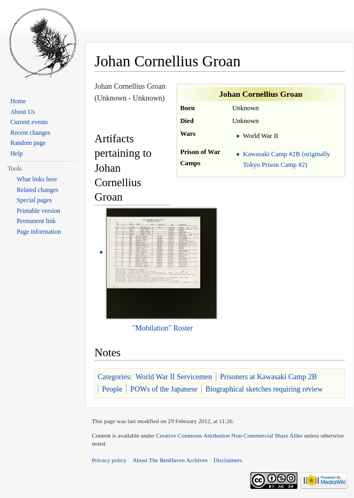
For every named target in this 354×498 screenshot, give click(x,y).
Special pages (34, 200)
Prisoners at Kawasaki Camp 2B (268, 377)
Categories (114, 377)
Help (16, 153)
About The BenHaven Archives (170, 460)
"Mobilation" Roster (162, 328)
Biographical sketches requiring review (264, 389)
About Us (22, 112)
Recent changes (30, 132)
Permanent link (36, 221)
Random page (27, 143)
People (112, 389)
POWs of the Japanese (164, 389)
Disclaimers (228, 460)
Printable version (38, 210)
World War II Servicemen (174, 377)
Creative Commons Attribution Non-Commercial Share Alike (229, 435)
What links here (37, 179)
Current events (29, 122)
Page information (39, 231)
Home (18, 101)
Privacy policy (109, 460)
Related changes (37, 190)
